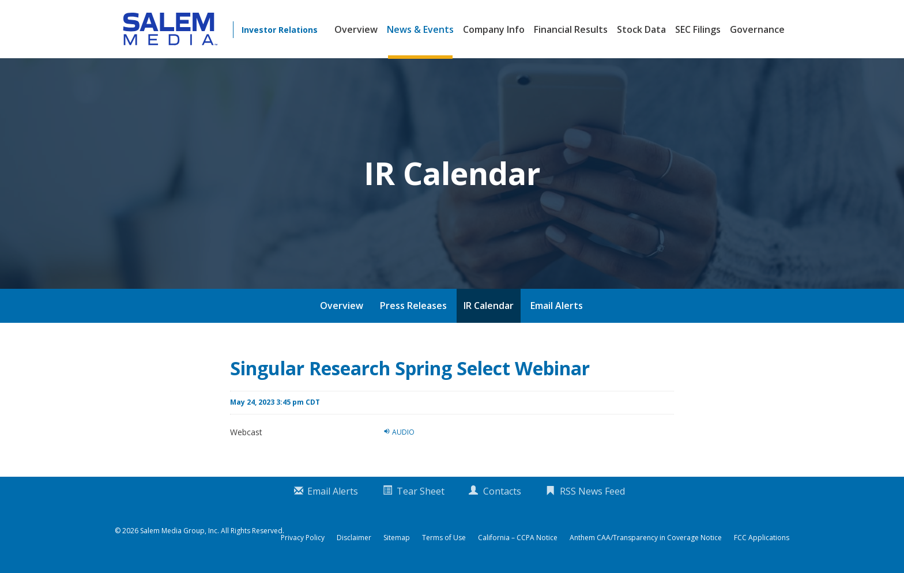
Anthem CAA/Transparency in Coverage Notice (646, 537)
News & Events (420, 29)
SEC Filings (698, 29)
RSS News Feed (592, 491)
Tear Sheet (421, 491)
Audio (399, 432)
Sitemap (396, 537)
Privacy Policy (303, 537)
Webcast (246, 432)
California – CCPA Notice (518, 537)
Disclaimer (354, 537)
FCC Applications (761, 537)
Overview (356, 29)
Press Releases (413, 305)
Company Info (494, 29)
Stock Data (641, 29)
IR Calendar (489, 305)
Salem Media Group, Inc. (179, 531)
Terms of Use (444, 537)
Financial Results (571, 29)
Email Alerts (556, 305)
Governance (757, 29)
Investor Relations (280, 29)
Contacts (502, 491)
